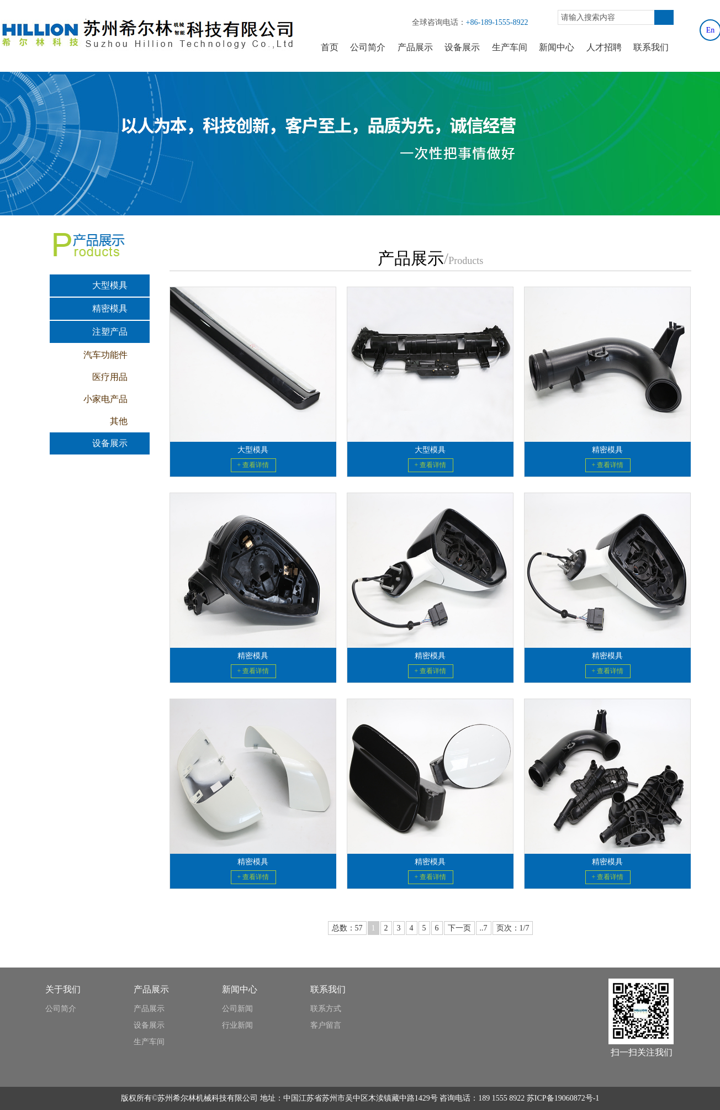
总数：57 (347, 928)
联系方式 (325, 1009)
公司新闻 (237, 1009)
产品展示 (415, 47)
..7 (484, 928)
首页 (329, 47)
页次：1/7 (513, 928)
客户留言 (325, 1025)
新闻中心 (556, 47)
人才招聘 (604, 47)
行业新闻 (237, 1025)
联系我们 (651, 47)
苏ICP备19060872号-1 (563, 1098)
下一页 (459, 928)
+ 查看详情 (253, 465)
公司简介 (367, 47)
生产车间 (509, 47)
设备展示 (462, 47)
